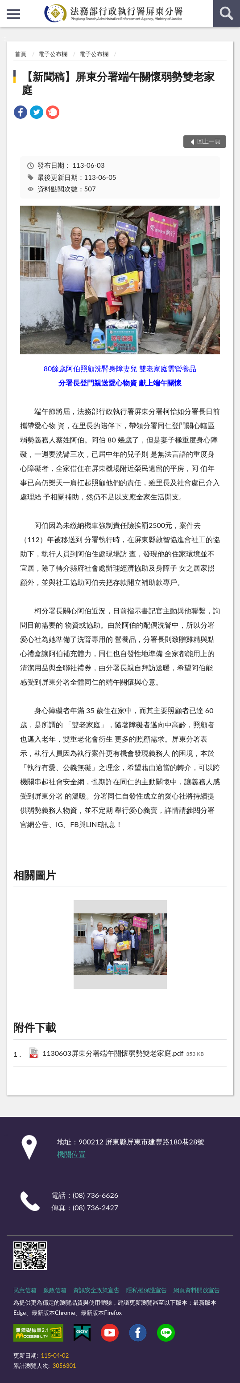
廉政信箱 (54, 1290)
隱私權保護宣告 (146, 1290)
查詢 (226, 13)
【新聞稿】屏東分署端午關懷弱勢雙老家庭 (118, 83)
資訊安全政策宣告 (96, 1290)
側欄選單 (13, 14)
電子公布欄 (52, 53)
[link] (20, 116)
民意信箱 (25, 1290)
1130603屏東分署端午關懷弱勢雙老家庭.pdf (123, 1054)
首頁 (20, 53)
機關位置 (71, 1154)
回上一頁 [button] (208, 141)
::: (7, 6)
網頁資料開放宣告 (197, 1290)
